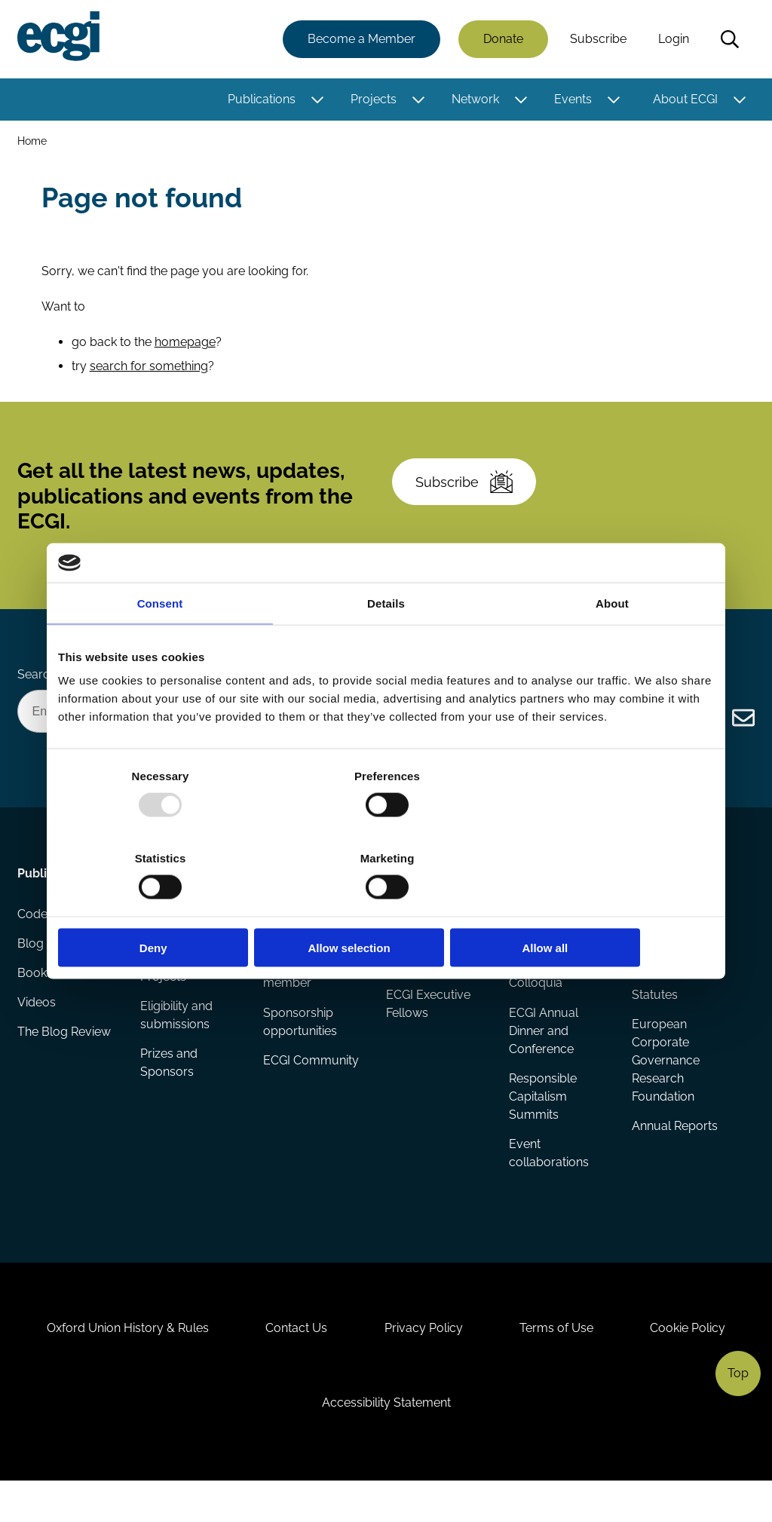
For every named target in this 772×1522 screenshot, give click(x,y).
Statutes (654, 1018)
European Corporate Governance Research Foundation (665, 1084)
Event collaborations (549, 1178)
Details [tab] (386, 644)
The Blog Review (65, 1060)
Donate (502, 39)
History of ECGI (673, 939)
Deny (165, 906)
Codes (36, 939)
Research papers (188, 939)
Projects (373, 100)
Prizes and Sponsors (169, 1087)
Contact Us (293, 1362)
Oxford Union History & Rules (121, 1362)
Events (572, 100)
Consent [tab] (160, 644)
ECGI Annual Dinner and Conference (543, 1054)
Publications (261, 100)
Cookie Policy (695, 1362)
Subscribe (597, 39)
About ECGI (684, 100)
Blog (31, 970)
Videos (37, 1030)
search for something (149, 373)
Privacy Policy (423, 1362)
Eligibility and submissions (177, 1039)
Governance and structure (677, 979)
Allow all (607, 906)
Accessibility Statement (386, 1440)
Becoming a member (296, 997)
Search (729, 40)
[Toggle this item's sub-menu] (316, 100)
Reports (163, 970)
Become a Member (361, 39)
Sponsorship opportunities (300, 1045)
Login (672, 39)
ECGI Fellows (422, 939)
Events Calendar (554, 939)
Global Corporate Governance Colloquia (557, 988)
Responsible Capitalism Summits (543, 1120)
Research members (413, 979)
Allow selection (386, 906)
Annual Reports (674, 1151)
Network (474, 100)
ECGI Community (311, 1084)
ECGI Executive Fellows (428, 1027)
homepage (185, 349)
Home (32, 142)
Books (36, 1000)
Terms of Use (560, 1362)
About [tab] (612, 644)
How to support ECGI (307, 948)
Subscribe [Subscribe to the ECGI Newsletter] (466, 495)
